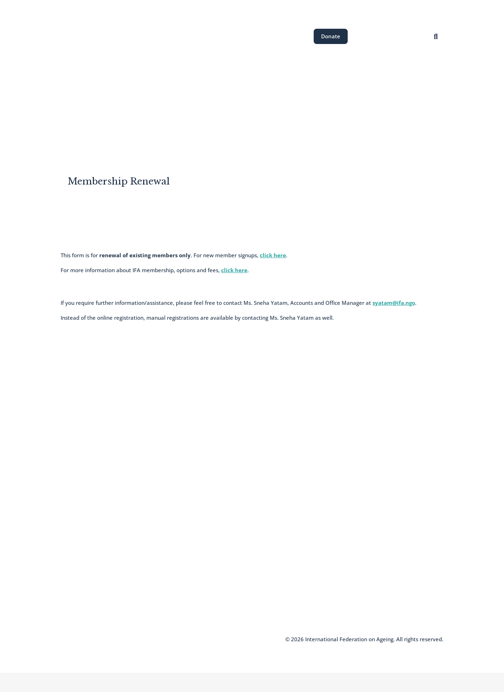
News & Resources (294, 107)
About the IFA (152, 107)
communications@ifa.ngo (229, 566)
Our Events (244, 107)
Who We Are (75, 565)
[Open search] (435, 36)
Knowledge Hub (79, 597)
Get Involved (345, 107)
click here (273, 255)
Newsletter (73, 586)
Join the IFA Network (85, 575)
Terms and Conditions (151, 639)
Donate (330, 36)
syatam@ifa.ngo (394, 302)
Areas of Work (199, 107)
